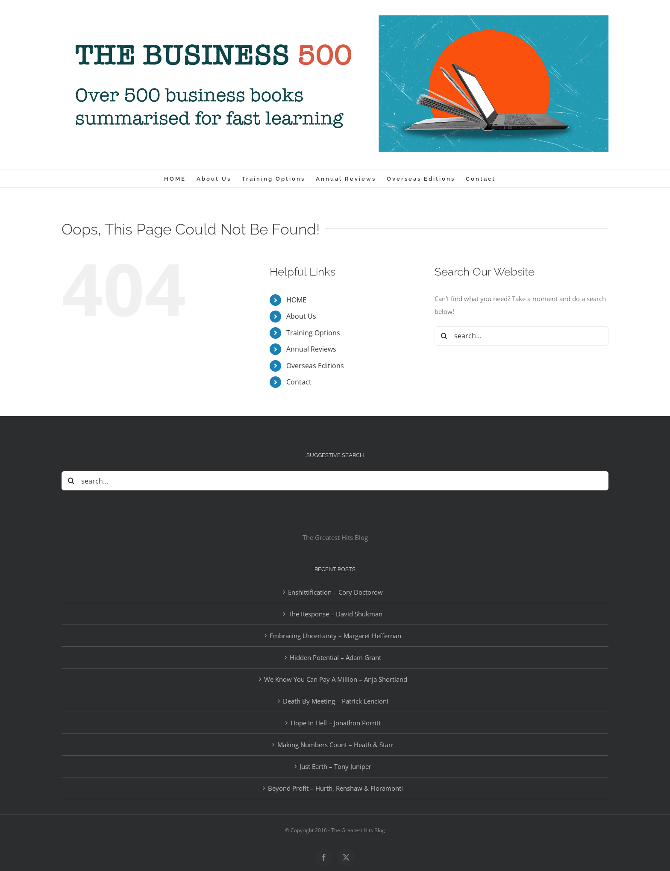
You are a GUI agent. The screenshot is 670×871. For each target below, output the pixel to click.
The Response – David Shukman (335, 614)
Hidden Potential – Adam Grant (335, 657)
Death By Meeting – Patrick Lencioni (335, 701)
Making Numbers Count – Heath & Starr (335, 744)
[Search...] (521, 336)
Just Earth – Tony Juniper (335, 766)
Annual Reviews (311, 349)
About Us (301, 316)
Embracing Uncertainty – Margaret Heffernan (335, 635)
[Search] (444, 336)
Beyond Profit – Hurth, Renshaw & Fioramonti (335, 788)
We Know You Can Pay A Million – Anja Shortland (335, 679)
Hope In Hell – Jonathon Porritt (336, 723)
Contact (298, 382)
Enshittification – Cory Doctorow (335, 592)
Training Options (313, 332)
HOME (296, 300)
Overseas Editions (315, 365)
